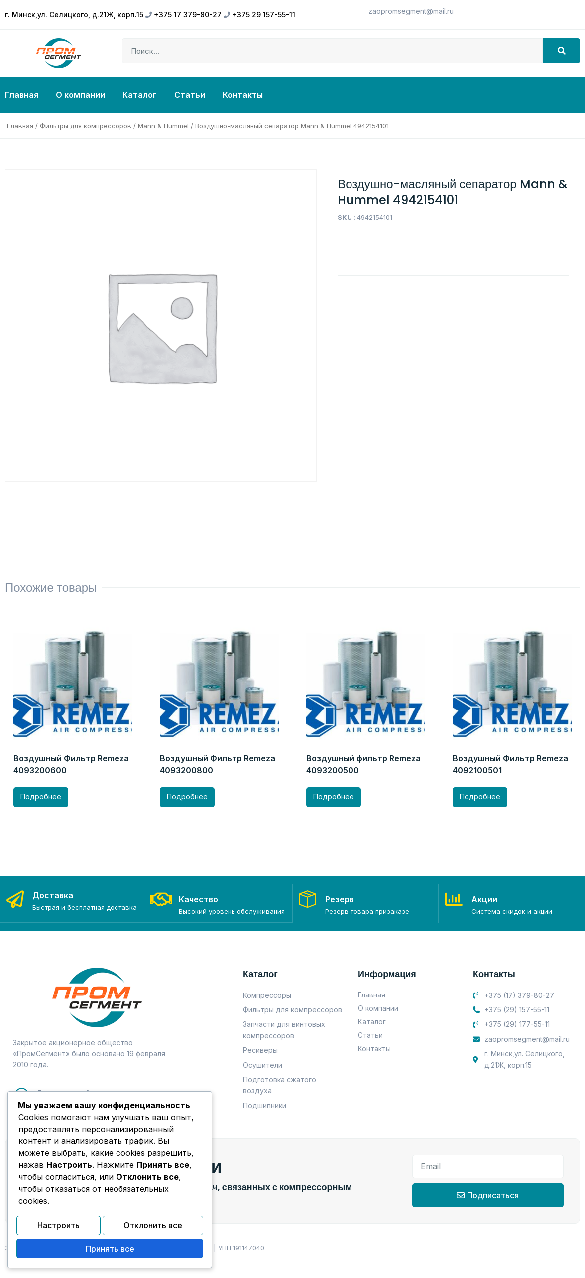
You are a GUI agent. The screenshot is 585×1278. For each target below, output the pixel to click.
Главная (21, 95)
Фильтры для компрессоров (85, 126)
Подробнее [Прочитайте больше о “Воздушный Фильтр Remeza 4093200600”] (40, 796)
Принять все (110, 1250)
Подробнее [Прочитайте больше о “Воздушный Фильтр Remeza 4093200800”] (187, 796)
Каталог (139, 95)
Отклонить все (152, 1228)
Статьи (189, 95)
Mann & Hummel (163, 126)
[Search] (561, 50)
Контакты (243, 95)
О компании (80, 95)
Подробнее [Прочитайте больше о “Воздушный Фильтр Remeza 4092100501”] (480, 796)
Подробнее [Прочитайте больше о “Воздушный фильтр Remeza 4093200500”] (333, 796)
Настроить (58, 1228)
